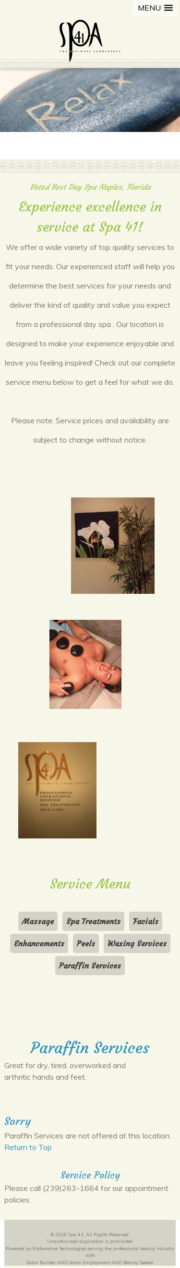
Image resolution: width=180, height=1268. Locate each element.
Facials (145, 921)
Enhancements (39, 943)
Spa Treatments (93, 921)
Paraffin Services (90, 965)
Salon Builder (41, 1262)
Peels (86, 943)
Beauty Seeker (138, 1262)
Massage (38, 921)
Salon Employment (89, 1262)
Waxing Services (137, 943)
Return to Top (28, 1147)
